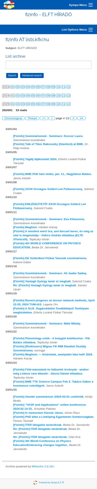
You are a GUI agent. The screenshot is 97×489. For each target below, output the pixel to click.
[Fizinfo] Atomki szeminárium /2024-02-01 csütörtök (48, 396)
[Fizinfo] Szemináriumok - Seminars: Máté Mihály (46, 323)
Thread (32, 118)
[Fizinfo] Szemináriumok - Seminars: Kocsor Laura (47, 136)
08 (48, 86)
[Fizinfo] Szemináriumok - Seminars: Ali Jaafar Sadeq (49, 273)
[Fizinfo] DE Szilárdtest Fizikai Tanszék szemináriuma (49, 258)
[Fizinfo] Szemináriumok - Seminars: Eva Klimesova (48, 219)
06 (38, 86)
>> (81, 118)
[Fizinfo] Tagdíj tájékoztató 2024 (34, 159)
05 (33, 86)
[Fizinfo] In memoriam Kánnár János (38, 412)
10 (58, 86)
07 (43, 86)
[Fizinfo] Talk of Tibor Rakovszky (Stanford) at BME (48, 144)
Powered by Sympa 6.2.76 (51, 482)
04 (28, 86)
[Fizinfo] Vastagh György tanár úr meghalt (41, 281)
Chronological (13, 118)
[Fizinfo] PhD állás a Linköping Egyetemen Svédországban (53, 416)
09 (53, 86)
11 (63, 86)
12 (68, 86)
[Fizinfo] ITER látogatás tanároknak (37, 424)
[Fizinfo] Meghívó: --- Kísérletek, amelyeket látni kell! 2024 (52, 354)
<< (44, 118)
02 (17, 86)
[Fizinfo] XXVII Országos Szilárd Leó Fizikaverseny (47, 189)
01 (12, 86)
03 (22, 86)
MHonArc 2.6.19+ (43, 466)
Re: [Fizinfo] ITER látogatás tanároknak (40, 428)
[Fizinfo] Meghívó (25, 227)
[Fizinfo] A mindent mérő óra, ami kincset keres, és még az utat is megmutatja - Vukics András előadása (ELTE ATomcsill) (53, 235)
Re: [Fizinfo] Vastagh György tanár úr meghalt (44, 285)
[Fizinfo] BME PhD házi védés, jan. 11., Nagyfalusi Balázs (52, 174)
